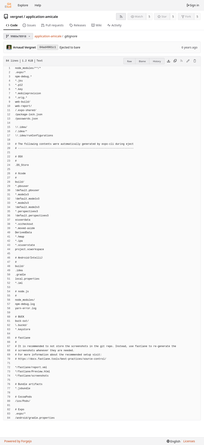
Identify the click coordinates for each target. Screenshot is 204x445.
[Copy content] (175, 61)
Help (38, 5)
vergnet (16, 17)
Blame (142, 61)
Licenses (189, 441)
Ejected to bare (69, 47)
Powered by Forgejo (18, 441)
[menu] (173, 441)
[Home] (8, 5)
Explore (23, 5)
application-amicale (42, 17)
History (157, 61)
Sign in (192, 5)
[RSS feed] (121, 16)
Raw (129, 61)
